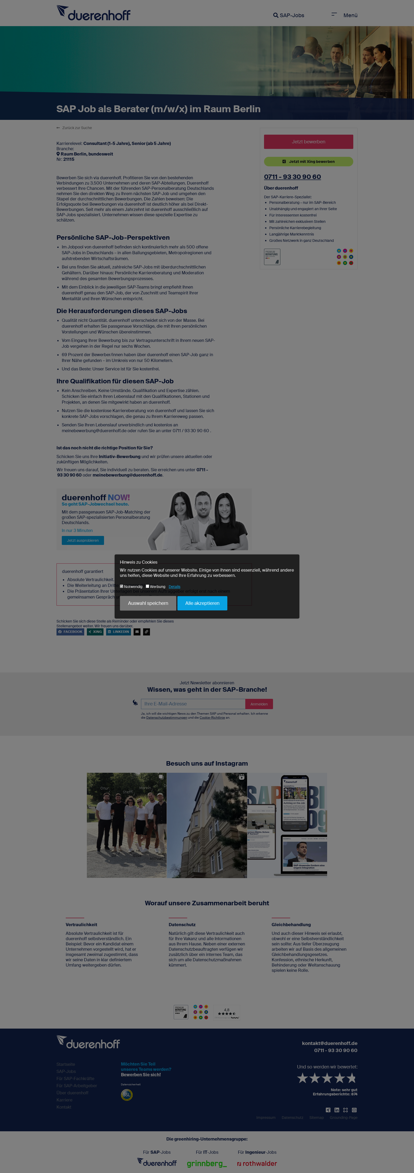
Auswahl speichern (148, 603)
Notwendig (131, 586)
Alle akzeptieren (202, 603)
